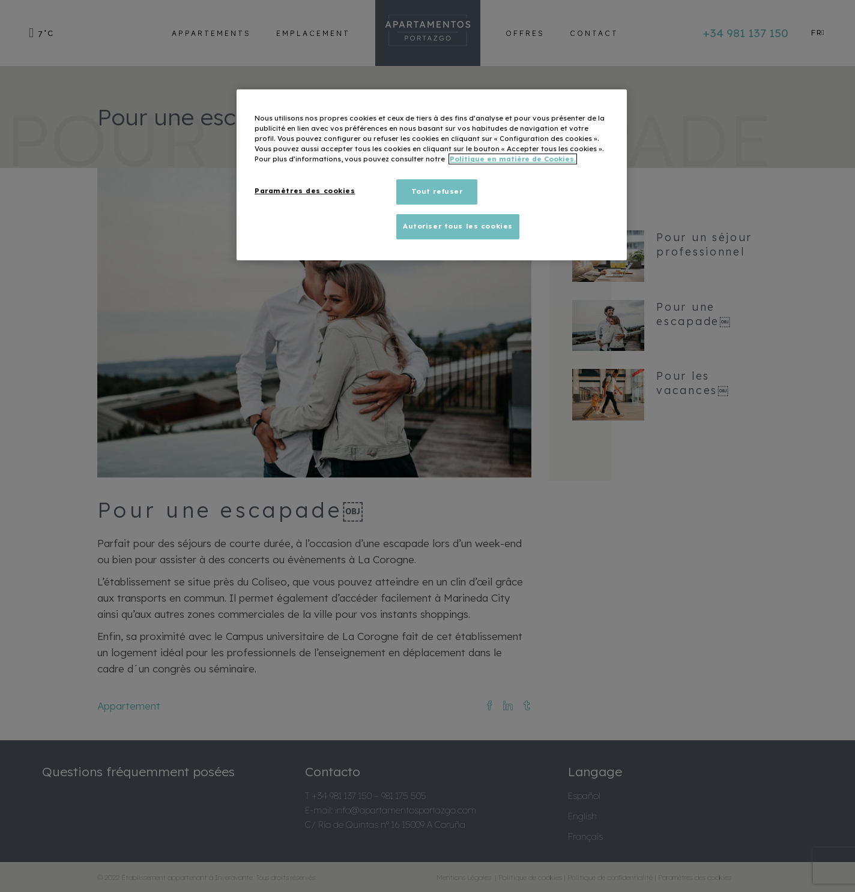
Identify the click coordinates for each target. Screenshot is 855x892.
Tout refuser (437, 191)
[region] (432, 174)
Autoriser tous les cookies (458, 226)
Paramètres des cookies (305, 191)
